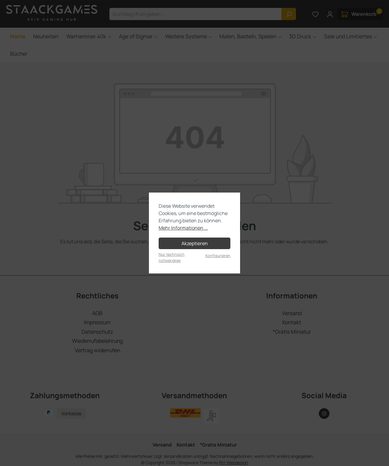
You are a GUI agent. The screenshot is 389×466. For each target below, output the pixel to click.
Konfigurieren (217, 255)
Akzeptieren (194, 243)
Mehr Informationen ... (183, 227)
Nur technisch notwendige (171, 257)
